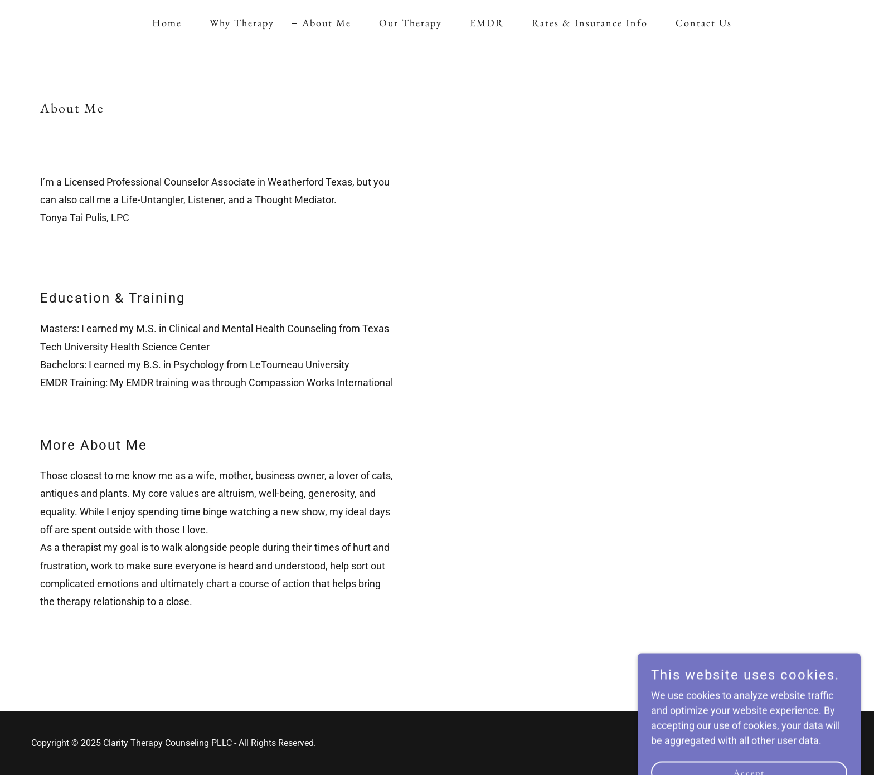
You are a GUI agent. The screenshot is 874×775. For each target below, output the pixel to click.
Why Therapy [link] (242, 22)
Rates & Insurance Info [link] (590, 22)
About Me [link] (326, 22)
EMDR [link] (487, 22)
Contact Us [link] (704, 22)
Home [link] (167, 22)
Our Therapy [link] (410, 22)
